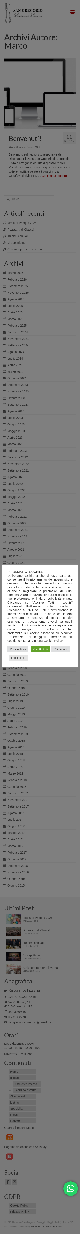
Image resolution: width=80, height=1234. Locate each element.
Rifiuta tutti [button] (60, 649)
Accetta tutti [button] (40, 649)
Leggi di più (18, 657)
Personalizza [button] (18, 649)
